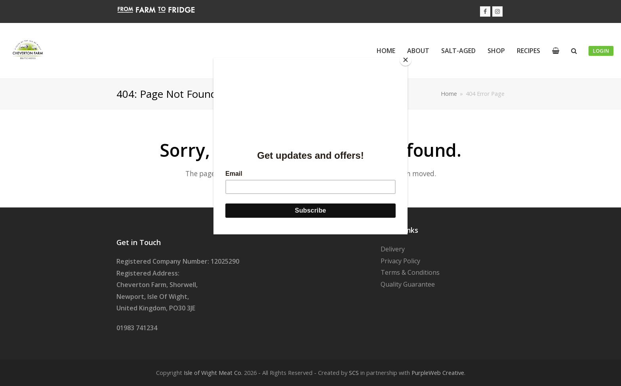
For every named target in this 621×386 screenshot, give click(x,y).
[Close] (405, 60)
